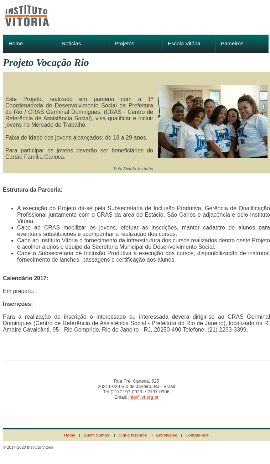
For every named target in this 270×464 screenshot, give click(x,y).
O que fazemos (133, 435)
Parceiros (232, 43)
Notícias (71, 43)
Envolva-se (166, 435)
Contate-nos (197, 435)
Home (16, 43)
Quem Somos (96, 435)
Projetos (124, 43)
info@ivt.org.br (144, 397)
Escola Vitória (184, 43)
